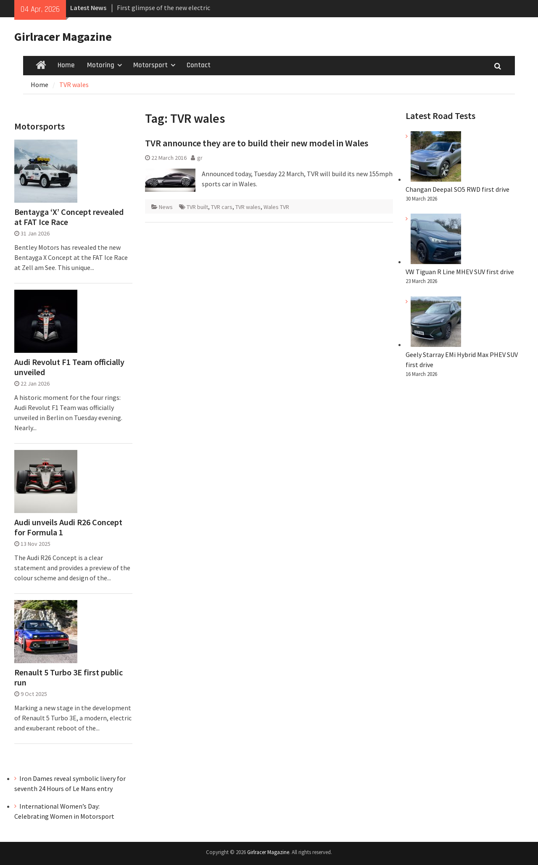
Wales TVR (276, 207)
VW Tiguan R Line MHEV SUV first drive (460, 271)
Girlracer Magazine (63, 36)
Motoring (100, 65)
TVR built (197, 207)
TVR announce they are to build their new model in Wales (256, 143)
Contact (199, 65)
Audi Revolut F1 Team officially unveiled (69, 367)
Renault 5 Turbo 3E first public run (68, 677)
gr (200, 157)
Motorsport (150, 65)
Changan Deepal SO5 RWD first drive (457, 189)
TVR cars (221, 207)
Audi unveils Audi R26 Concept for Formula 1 (68, 527)
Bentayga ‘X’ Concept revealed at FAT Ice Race (69, 217)
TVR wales (248, 207)
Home (66, 65)
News (166, 207)
